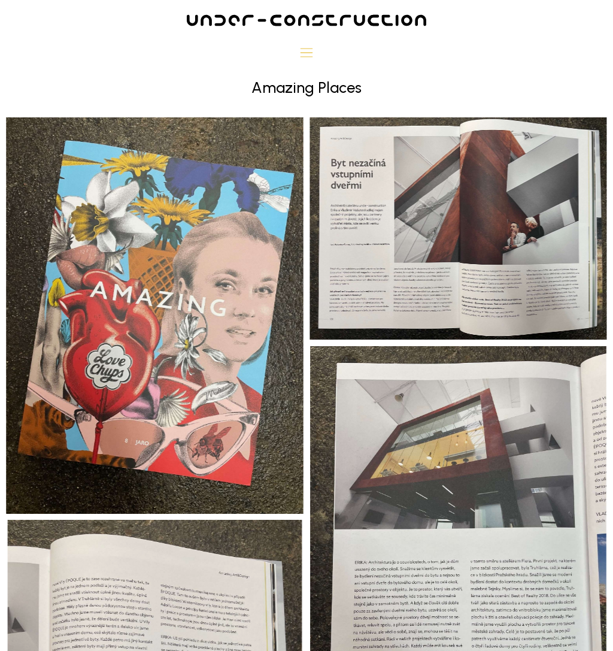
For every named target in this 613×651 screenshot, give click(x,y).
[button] (307, 54)
